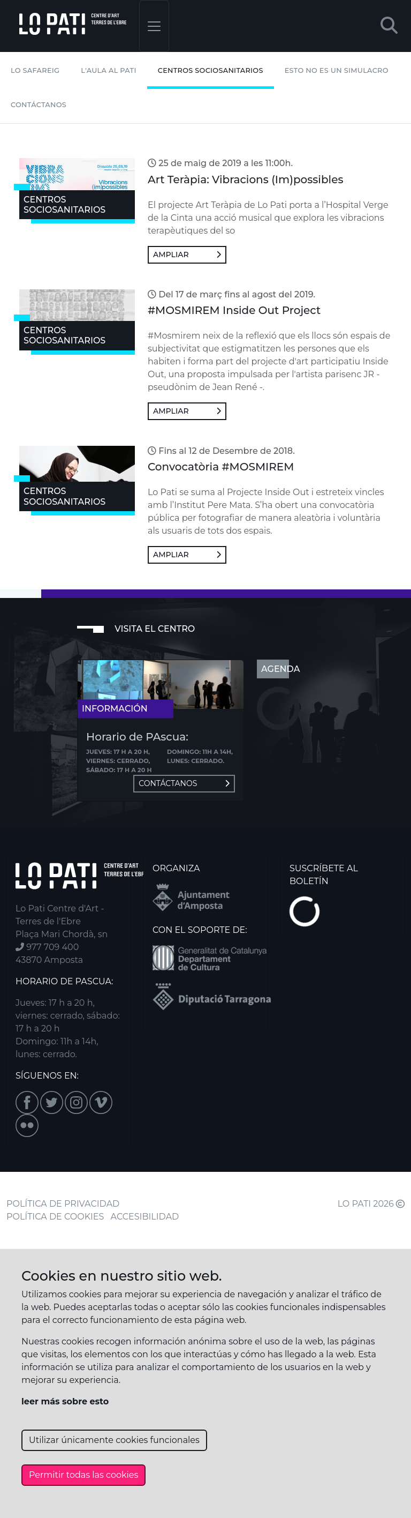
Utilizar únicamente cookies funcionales (114, 1440)
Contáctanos (38, 105)
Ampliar (187, 254)
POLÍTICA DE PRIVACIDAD (62, 1204)
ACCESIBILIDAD (145, 1217)
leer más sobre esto (65, 1401)
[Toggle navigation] (154, 26)
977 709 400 (47, 947)
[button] (389, 26)
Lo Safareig (35, 70)
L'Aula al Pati (108, 70)
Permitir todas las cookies (83, 1475)
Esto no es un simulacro (337, 70)
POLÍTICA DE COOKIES (55, 1217)
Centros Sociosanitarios (210, 70)
